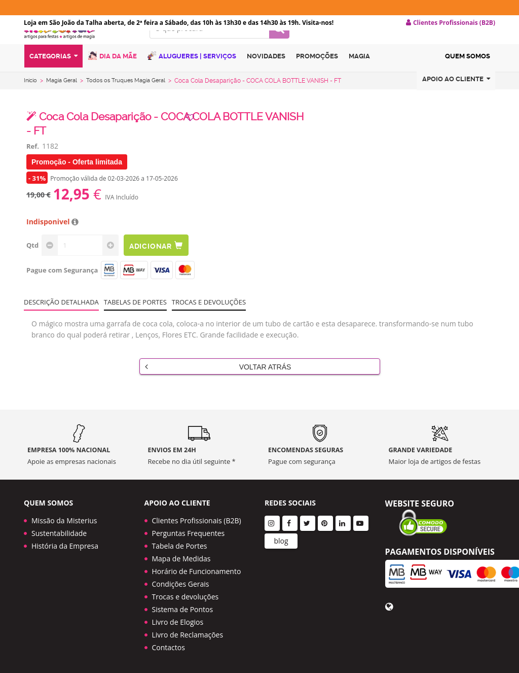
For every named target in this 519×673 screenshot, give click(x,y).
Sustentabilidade (59, 530)
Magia (359, 78)
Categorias (53, 78)
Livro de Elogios (178, 619)
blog (281, 538)
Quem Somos (467, 78)
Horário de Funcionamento (196, 569)
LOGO (79, 48)
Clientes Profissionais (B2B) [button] (450, 23)
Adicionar (162, 262)
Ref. (32, 163)
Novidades (266, 78)
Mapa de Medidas (181, 556)
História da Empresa (64, 543)
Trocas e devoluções (209, 319)
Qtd (32, 262)
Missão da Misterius (64, 518)
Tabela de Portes (179, 543)
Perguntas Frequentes (188, 530)
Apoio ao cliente (456, 101)
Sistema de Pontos (182, 607)
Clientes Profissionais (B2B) (196, 518)
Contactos (168, 645)
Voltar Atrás (218, 383)
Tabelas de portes (135, 319)
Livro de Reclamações (188, 632)
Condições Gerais (180, 581)
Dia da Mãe (112, 77)
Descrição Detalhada (61, 319)
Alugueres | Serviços (191, 77)
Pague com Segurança (62, 287)
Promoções (317, 78)
